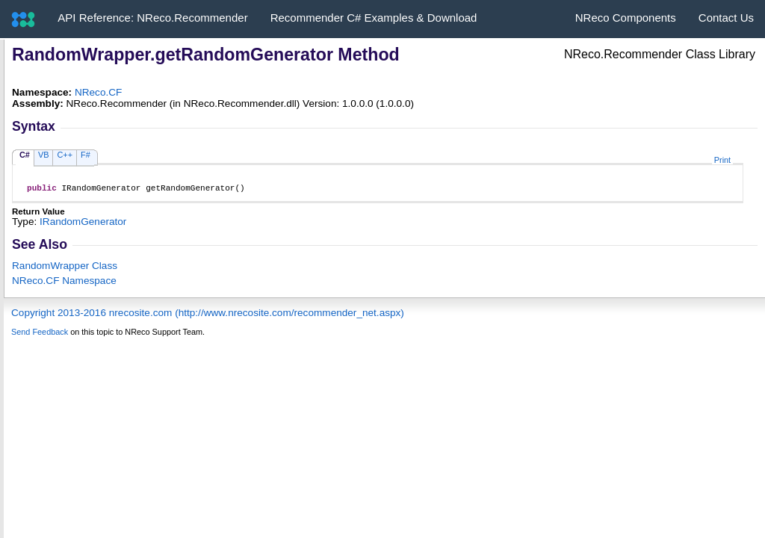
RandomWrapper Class (64, 267)
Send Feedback (39, 334)
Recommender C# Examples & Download (373, 17)
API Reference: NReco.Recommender (152, 17)
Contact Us (726, 17)
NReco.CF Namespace (64, 282)
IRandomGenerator (83, 223)
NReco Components (625, 17)
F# (85, 154)
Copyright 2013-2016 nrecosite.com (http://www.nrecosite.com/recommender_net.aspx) (207, 315)
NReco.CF (98, 92)
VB (43, 154)
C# (24, 154)
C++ (64, 154)
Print (722, 159)
